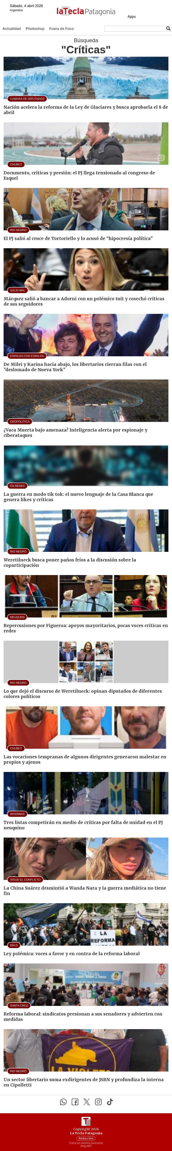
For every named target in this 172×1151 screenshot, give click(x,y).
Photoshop (35, 29)
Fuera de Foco (61, 29)
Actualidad (11, 29)
